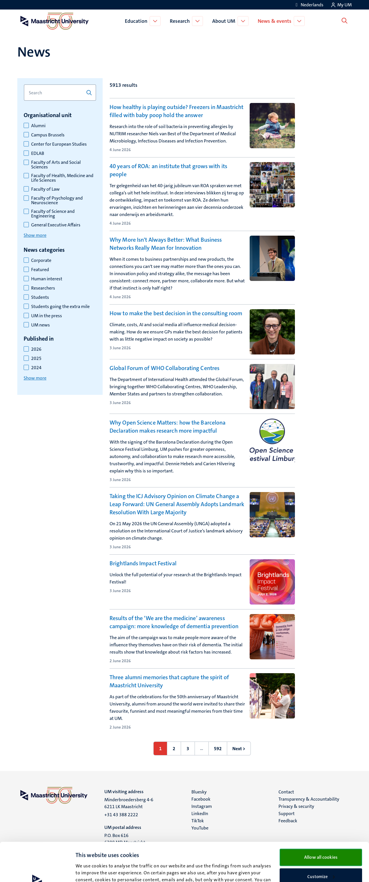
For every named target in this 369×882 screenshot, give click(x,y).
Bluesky (199, 792)
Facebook (200, 799)
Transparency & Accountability (308, 799)
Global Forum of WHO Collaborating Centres (164, 368)
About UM (224, 21)
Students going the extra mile (60, 306)
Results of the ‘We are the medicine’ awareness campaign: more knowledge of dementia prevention (174, 622)
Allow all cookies (321, 818)
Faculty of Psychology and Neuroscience (57, 200)
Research (181, 21)
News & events (276, 21)
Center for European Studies (59, 144)
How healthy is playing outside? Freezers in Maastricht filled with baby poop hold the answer (176, 111)
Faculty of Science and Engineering (53, 213)
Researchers (43, 288)
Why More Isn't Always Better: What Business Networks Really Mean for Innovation (166, 244)
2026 (36, 349)
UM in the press (46, 316)
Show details (88, 871)
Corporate (41, 260)
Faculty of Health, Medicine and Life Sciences (62, 178)
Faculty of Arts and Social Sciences (56, 164)
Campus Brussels (48, 135)
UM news (40, 325)
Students (40, 297)
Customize (321, 838)
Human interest (46, 279)
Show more (35, 235)
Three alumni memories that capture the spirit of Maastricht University (169, 681)
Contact (286, 792)
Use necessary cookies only (321, 857)
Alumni (38, 125)
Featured (40, 269)
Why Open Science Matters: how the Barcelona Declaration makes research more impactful (167, 426)
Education (137, 21)
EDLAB (37, 153)
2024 (36, 367)
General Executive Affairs (55, 225)
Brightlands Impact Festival (143, 563)
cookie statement (101, 855)
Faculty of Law (45, 189)
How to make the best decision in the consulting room (176, 313)
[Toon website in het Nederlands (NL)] (308, 4)
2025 (36, 358)
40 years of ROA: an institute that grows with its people (168, 170)
